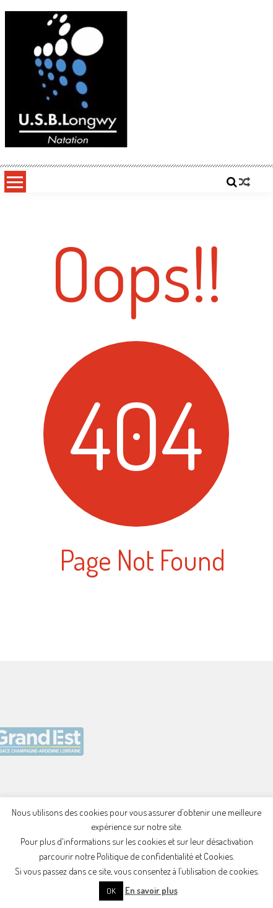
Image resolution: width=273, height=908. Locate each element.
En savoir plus (151, 890)
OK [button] (111, 891)
